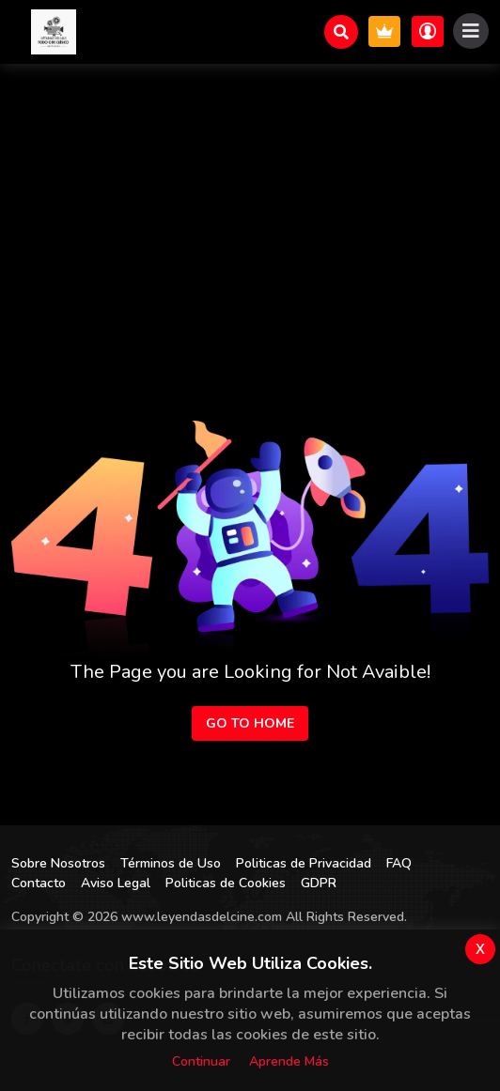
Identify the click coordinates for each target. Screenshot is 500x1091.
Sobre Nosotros (58, 863)
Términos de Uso (170, 863)
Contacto (38, 883)
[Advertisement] (250, 204)
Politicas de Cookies (225, 883)
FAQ (399, 863)
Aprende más (289, 1061)
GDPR (318, 883)
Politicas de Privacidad (303, 863)
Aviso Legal (115, 883)
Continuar (201, 1061)
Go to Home (250, 723)
